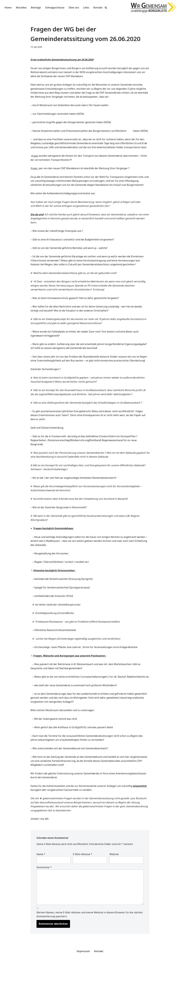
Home (8, 7)
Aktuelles (21, 7)
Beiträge (36, 7)
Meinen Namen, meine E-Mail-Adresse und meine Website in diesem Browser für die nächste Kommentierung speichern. (90, 936)
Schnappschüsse (55, 7)
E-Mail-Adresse (82, 875)
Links (87, 7)
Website (114, 875)
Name (41, 875)
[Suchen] (107, 7)
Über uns (74, 7)
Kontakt (99, 7)
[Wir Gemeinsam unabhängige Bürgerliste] (153, 8)
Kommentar (44, 888)
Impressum (83, 973)
